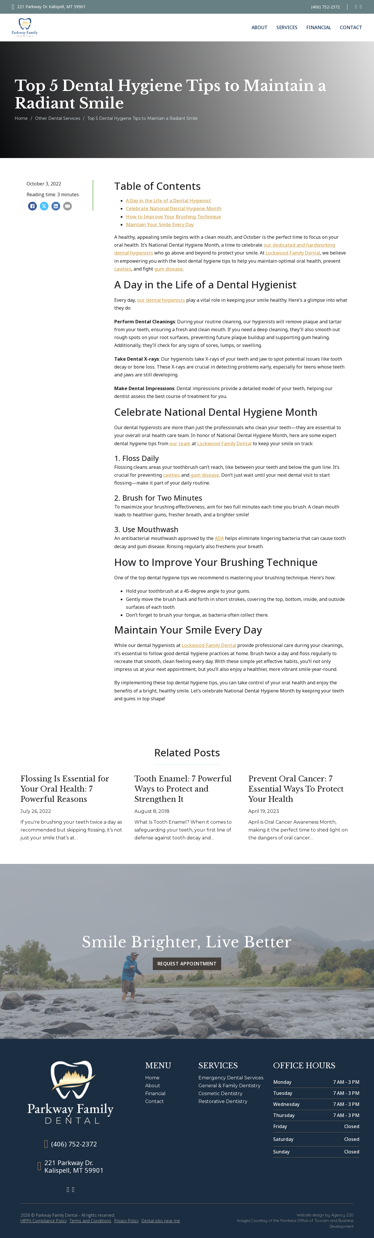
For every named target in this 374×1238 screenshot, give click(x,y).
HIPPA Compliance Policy (43, 1220)
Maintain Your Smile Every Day (160, 224)
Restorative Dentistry (222, 1101)
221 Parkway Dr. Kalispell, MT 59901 (51, 6)
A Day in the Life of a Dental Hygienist (168, 200)
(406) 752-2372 (325, 7)
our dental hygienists (161, 300)
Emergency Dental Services (230, 1078)
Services (286, 27)
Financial (318, 27)
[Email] (67, 206)
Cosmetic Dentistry (220, 1093)
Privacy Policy (126, 1220)
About (260, 27)
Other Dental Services (57, 118)
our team (180, 443)
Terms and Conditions (90, 1220)
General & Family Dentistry (229, 1085)
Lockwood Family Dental (293, 253)
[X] (44, 206)
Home (21, 118)
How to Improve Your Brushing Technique (173, 216)
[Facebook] (32, 206)
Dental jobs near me (160, 1220)
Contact (351, 27)
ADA (219, 538)
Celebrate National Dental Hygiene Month (173, 208)
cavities (122, 269)
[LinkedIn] (55, 206)
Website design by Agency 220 (325, 1215)
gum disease (168, 269)
